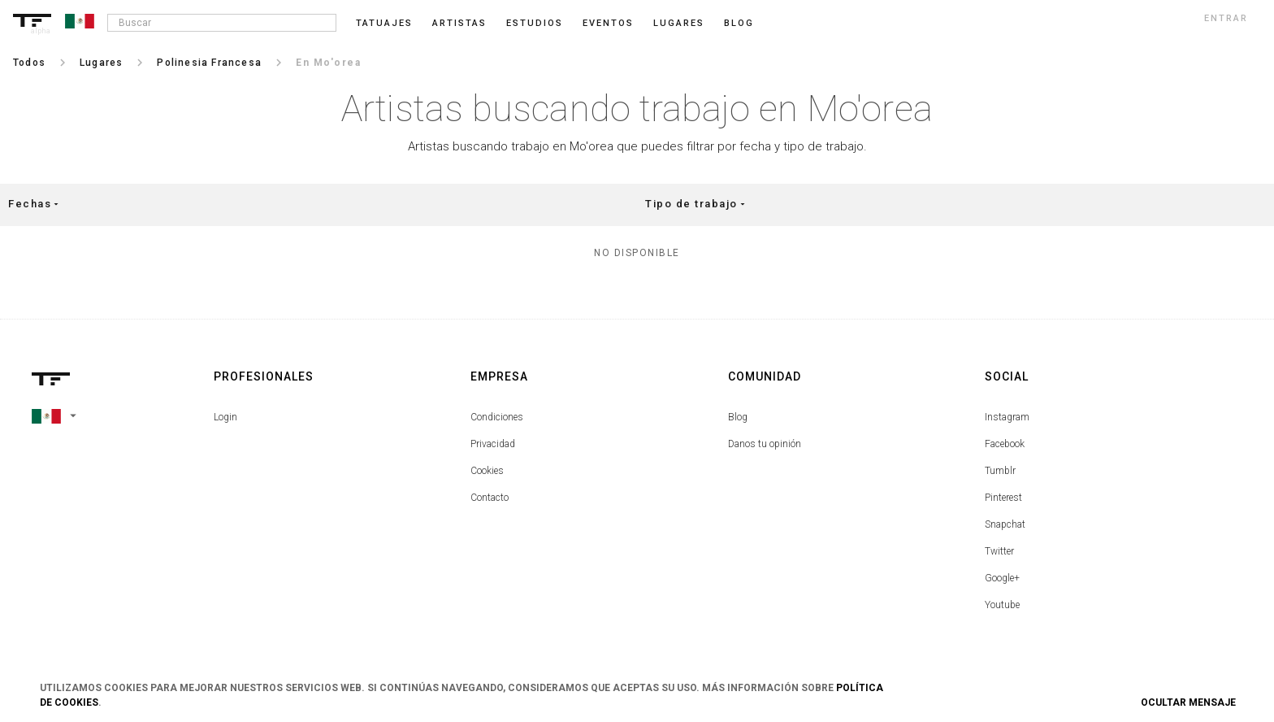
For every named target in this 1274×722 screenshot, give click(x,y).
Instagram (1007, 417)
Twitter (999, 551)
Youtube (1002, 605)
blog (739, 23)
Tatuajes (384, 23)
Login (225, 417)
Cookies (487, 470)
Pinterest (1003, 497)
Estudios (534, 23)
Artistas (459, 23)
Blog (738, 417)
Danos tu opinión (764, 444)
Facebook (1005, 444)
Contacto (489, 497)
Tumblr (1000, 470)
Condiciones (496, 417)
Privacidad (492, 444)
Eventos (608, 23)
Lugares (678, 23)
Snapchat (1005, 524)
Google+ (1002, 578)
